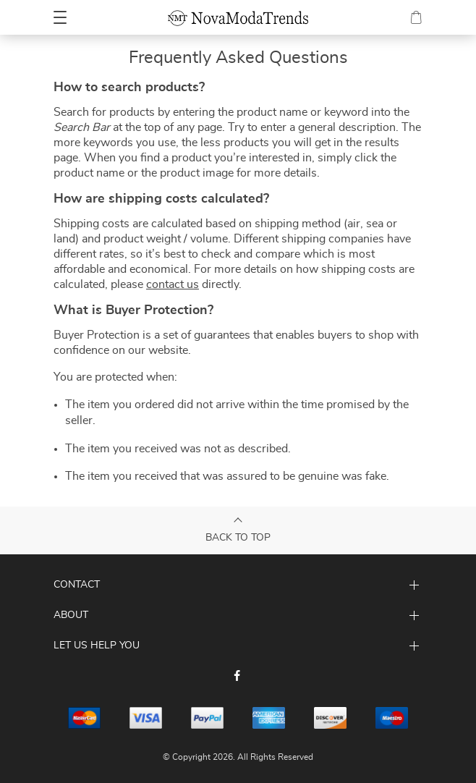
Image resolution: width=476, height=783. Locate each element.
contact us (172, 284)
